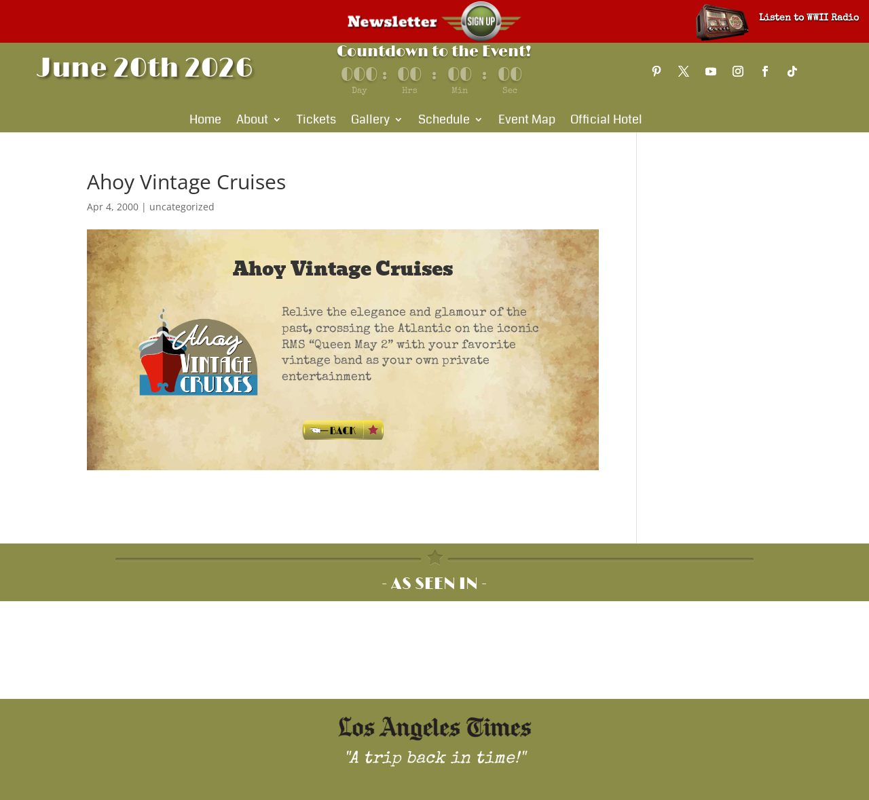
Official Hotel (606, 121)
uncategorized (182, 206)
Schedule (444, 121)
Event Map (526, 121)
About (252, 121)
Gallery (370, 121)
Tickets (316, 121)
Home (205, 121)
